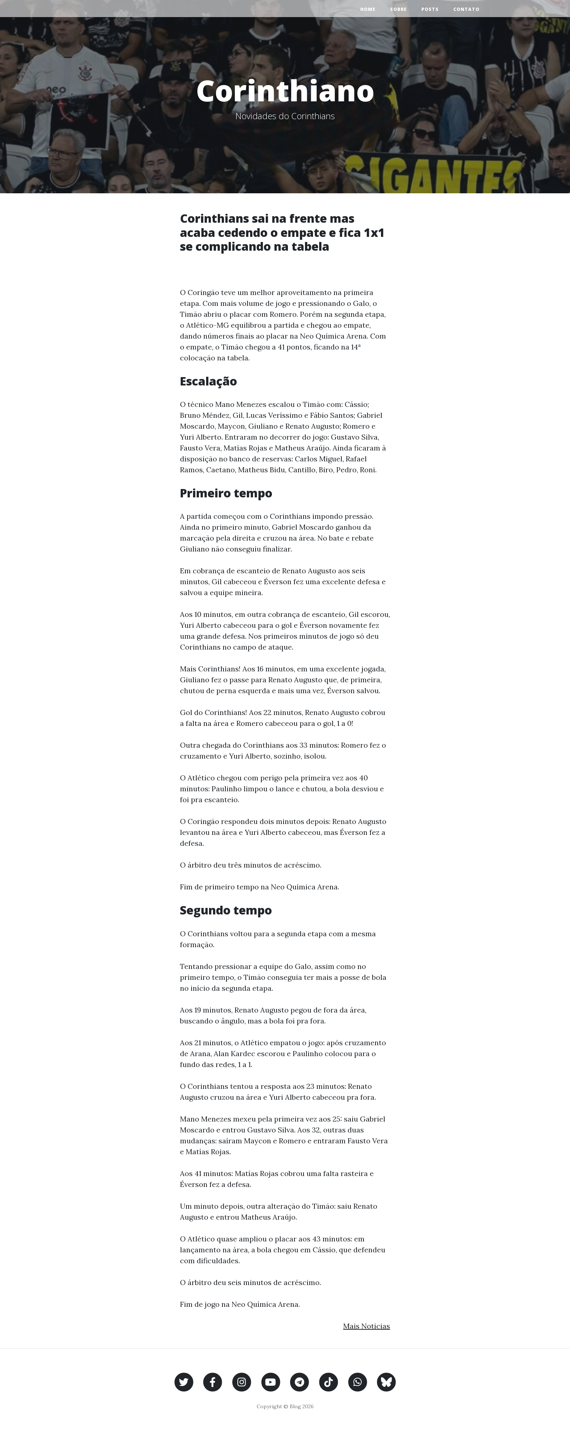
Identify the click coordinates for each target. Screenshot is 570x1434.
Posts (430, 9)
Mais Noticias (366, 1325)
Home (368, 9)
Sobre (398, 9)
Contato (466, 9)
